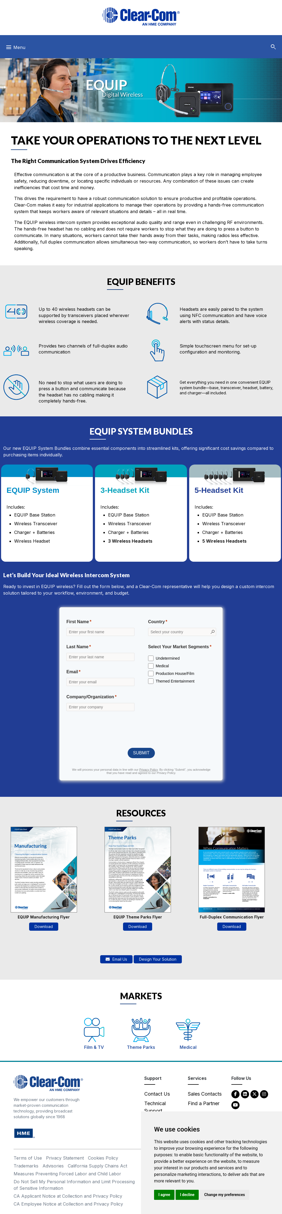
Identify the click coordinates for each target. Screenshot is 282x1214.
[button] (273, 47)
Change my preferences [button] (224, 1195)
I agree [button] (164, 1195)
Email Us (116, 959)
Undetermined (168, 658)
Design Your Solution (157, 959)
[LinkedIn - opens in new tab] (245, 1094)
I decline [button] (187, 1195)
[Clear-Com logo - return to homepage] (141, 16)
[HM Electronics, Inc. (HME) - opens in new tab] (24, 1133)
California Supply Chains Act (97, 1166)
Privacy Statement (65, 1158)
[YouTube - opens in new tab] (235, 1105)
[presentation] (141, 729)
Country (156, 621)
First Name (77, 621)
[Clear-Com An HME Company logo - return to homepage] (48, 1083)
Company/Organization (90, 696)
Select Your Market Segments (178, 646)
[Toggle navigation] (15, 48)
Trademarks (26, 1166)
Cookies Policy (103, 1158)
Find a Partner (203, 1103)
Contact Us (157, 1094)
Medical (162, 666)
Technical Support (155, 1107)
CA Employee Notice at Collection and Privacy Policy (68, 1204)
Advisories (53, 1166)
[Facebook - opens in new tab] (235, 1094)
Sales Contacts (205, 1094)
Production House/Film (175, 673)
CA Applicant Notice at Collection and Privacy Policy (68, 1196)
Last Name (77, 646)
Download (44, 926)
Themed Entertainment (175, 681)
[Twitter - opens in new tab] (254, 1094)
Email (72, 671)
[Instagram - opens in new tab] (264, 1094)
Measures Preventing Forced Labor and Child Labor (67, 1173)
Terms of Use (28, 1158)
